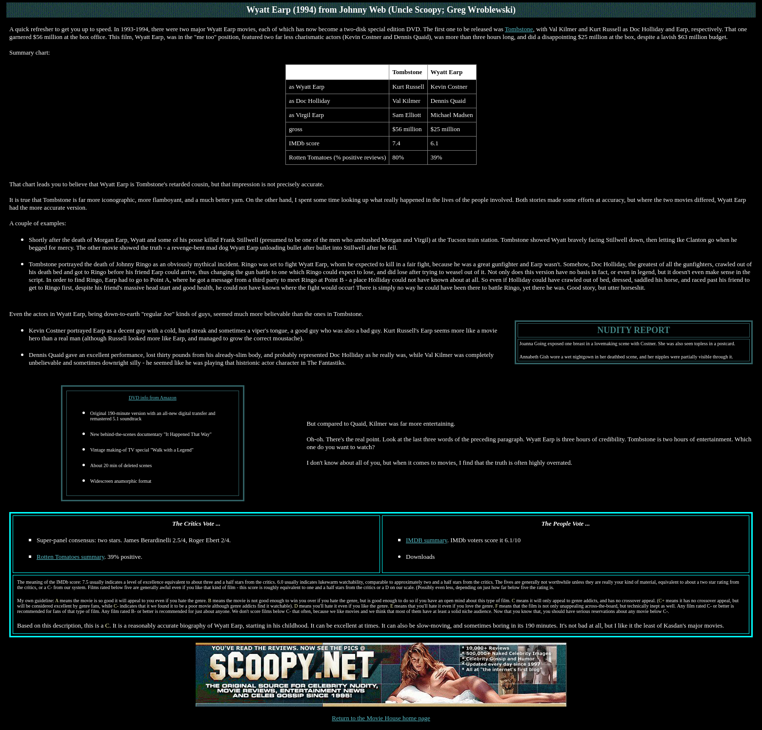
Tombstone (519, 29)
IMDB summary (426, 540)
